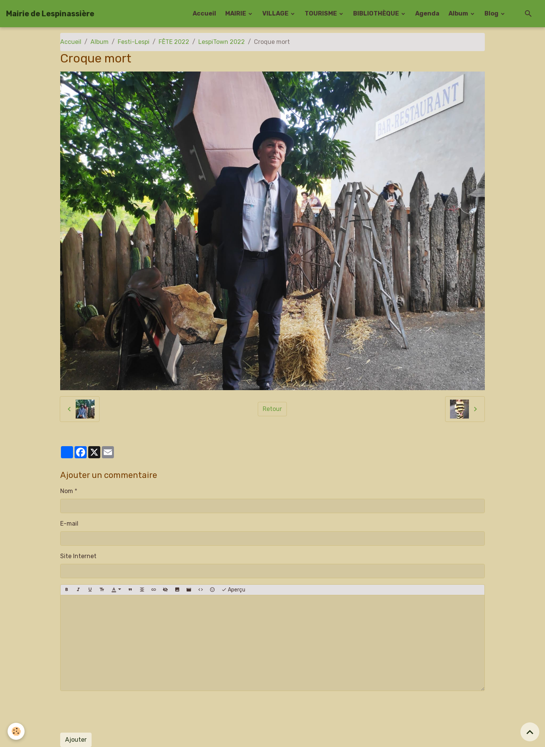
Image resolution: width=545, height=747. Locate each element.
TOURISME (321, 13)
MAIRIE (236, 13)
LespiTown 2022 (221, 41)
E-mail (69, 523)
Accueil (204, 13)
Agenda (427, 13)
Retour (272, 408)
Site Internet (78, 556)
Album (458, 13)
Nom (66, 491)
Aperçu (233, 590)
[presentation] (117, 712)
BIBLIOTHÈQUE (376, 13)
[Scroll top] (529, 731)
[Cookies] (16, 731)
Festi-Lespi (133, 41)
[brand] (50, 13)
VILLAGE (276, 13)
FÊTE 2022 (174, 41)
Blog (492, 13)
